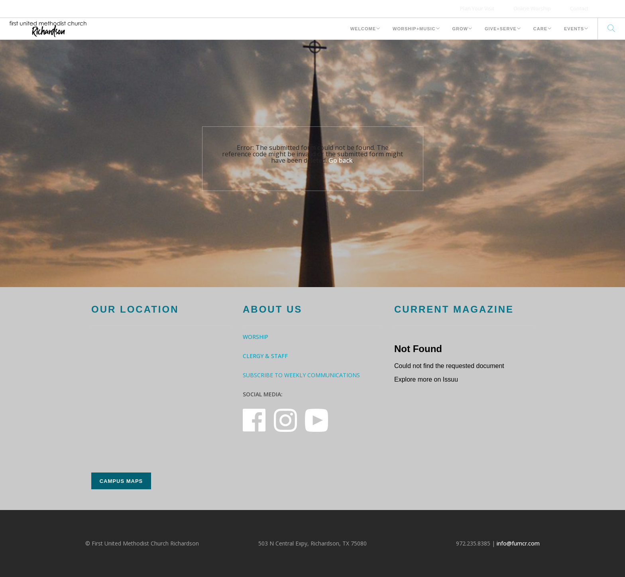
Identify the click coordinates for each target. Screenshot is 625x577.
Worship (255, 337)
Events (574, 28)
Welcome (363, 28)
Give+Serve (501, 28)
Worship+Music (414, 28)
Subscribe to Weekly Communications (301, 375)
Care (540, 28)
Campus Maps (121, 481)
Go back (340, 160)
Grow (460, 28)
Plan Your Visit (477, 8)
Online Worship (532, 8)
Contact (579, 8)
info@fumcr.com (518, 543)
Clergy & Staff (265, 356)
